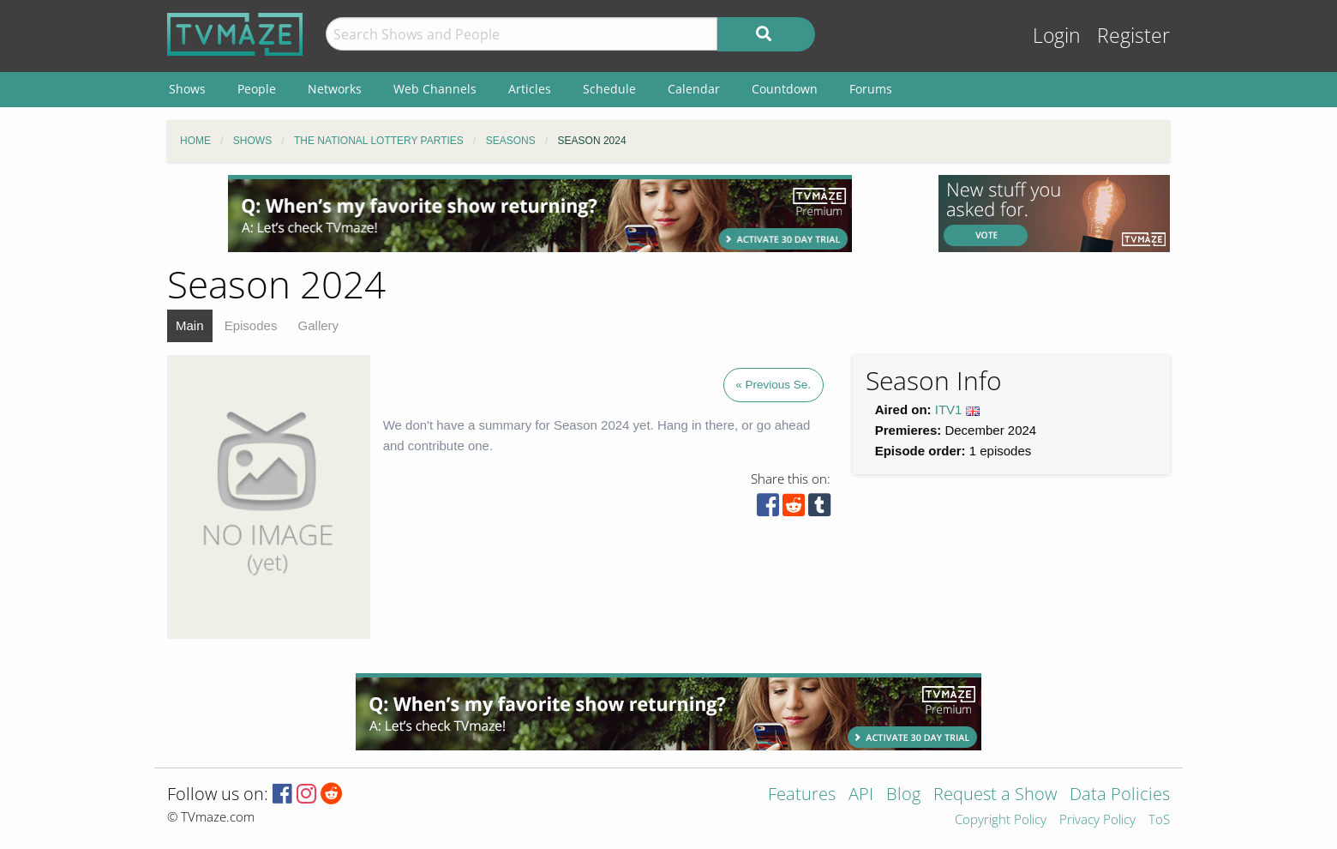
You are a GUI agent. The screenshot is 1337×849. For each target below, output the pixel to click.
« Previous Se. (773, 384)
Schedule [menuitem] (609, 89)
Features (802, 795)
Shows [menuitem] (187, 89)
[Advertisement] (540, 213)
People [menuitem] (256, 89)
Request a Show (995, 795)
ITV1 (948, 409)
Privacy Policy (1097, 820)
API (860, 795)
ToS (1159, 820)
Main (190, 325)
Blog (903, 795)
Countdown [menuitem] (785, 89)
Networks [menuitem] (335, 89)
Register (1133, 35)
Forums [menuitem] (870, 89)
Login (1057, 35)
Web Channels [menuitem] (435, 89)
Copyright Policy (1000, 820)
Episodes (251, 325)
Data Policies (1120, 795)
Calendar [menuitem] (694, 89)
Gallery (318, 325)
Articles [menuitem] (529, 89)
